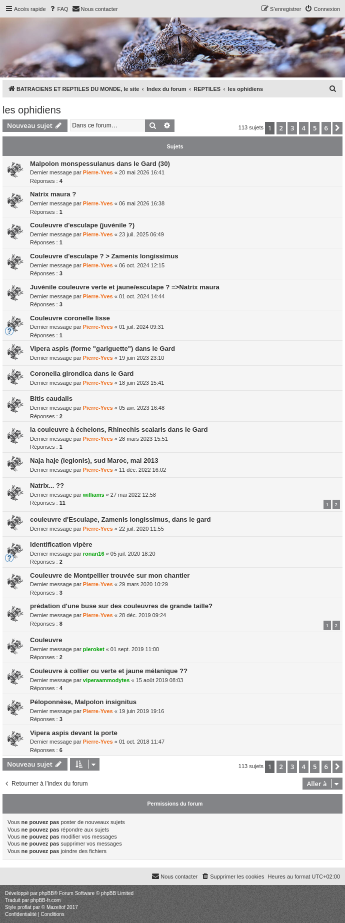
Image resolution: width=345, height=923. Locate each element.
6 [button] (326, 127)
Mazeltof (56, 907)
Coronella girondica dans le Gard (82, 373)
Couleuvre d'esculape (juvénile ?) (82, 225)
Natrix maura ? (53, 194)
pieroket (93, 649)
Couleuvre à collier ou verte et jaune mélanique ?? (109, 671)
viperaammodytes (106, 680)
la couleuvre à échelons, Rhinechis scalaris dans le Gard (119, 429)
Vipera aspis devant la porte (74, 733)
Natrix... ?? (47, 485)
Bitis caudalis (51, 398)
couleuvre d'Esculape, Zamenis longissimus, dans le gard (120, 519)
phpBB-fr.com (45, 900)
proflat (25, 907)
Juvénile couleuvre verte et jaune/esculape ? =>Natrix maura (125, 287)
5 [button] (314, 127)
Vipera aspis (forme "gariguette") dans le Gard (102, 348)
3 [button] (292, 127)
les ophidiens (31, 109)
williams (93, 495)
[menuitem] (58, 9)
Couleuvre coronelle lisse (70, 318)
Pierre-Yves (98, 172)
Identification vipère (61, 544)
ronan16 (93, 554)
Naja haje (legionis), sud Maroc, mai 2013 (94, 460)
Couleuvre (46, 640)
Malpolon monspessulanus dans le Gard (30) (100, 163)
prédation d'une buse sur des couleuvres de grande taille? (121, 606)
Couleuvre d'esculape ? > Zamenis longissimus (104, 256)
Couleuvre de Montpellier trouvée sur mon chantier (110, 575)
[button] (337, 128)
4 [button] (304, 127)
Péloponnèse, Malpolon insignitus (83, 702)
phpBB (46, 893)
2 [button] (281, 127)
